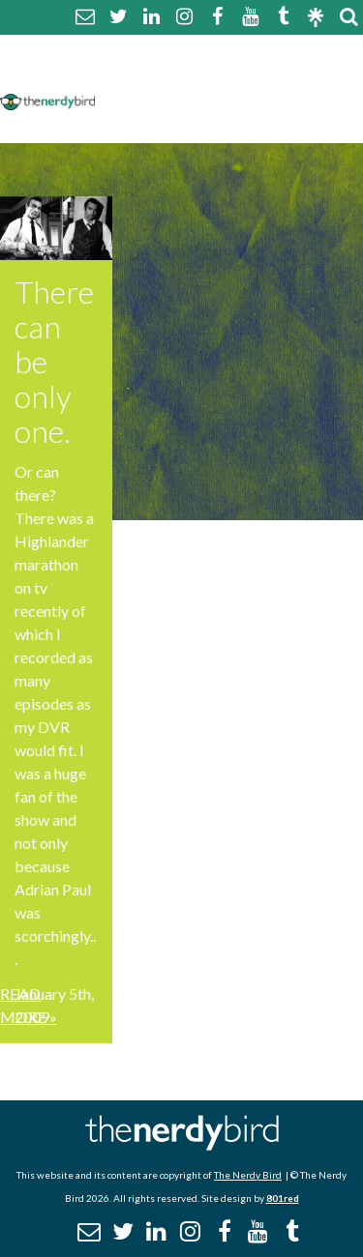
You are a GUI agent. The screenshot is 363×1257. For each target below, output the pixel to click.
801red (282, 1198)
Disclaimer (289, 75)
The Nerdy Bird (248, 1175)
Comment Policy (167, 75)
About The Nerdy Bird (187, 52)
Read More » (28, 1005)
